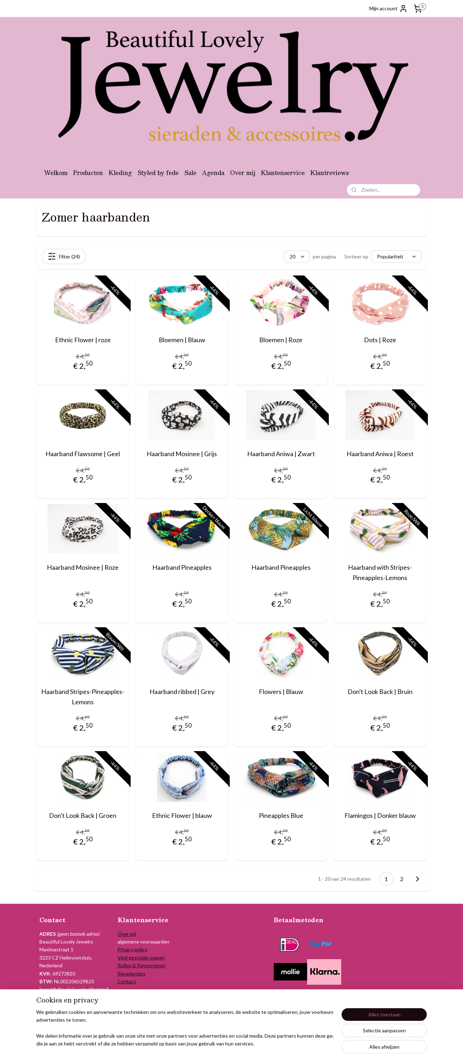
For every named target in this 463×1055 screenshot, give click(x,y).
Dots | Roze (380, 340)
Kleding (120, 172)
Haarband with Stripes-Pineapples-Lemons (380, 572)
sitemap (217, 1042)
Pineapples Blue (281, 815)
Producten (88, 172)
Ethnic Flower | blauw (182, 815)
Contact (127, 981)
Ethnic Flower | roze (83, 340)
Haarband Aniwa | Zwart (281, 454)
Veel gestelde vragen (141, 958)
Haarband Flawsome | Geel (82, 454)
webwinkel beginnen (254, 1042)
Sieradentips (132, 974)
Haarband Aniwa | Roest (380, 454)
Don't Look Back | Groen (82, 815)
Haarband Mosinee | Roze (83, 567)
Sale (190, 172)
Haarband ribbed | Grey (181, 691)
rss (230, 1042)
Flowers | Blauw (281, 691)
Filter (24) (64, 256)
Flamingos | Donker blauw (380, 815)
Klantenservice (283, 172)
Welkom (55, 172)
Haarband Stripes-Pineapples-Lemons (82, 697)
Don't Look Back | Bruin (380, 691)
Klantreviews (329, 172)
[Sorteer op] (396, 256)
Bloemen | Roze (281, 340)
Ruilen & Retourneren (142, 965)
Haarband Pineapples (182, 567)
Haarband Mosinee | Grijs (182, 454)
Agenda (213, 172)
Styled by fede (158, 172)
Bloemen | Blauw (182, 340)
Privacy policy (132, 949)
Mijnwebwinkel (312, 1042)
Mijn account (388, 8)
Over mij (242, 172)
